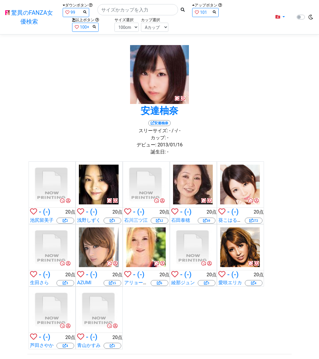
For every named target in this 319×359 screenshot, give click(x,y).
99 (76, 12)
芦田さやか (42, 345)
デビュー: (147, 145)
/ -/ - (176, 130)
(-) (46, 212)
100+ (85, 27)
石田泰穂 (180, 220)
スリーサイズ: (153, 130)
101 (205, 12)
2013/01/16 (169, 145)
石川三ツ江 (136, 220)
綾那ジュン (183, 282)
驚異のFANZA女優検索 (29, 17)
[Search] (137, 9)
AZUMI (84, 282)
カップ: (158, 137)
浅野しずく (89, 220)
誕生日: (158, 152)
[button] (280, 17)
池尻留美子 (42, 220)
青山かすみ (89, 345)
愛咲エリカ (230, 282)
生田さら (39, 282)
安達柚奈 (159, 110)
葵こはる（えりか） (239, 220)
